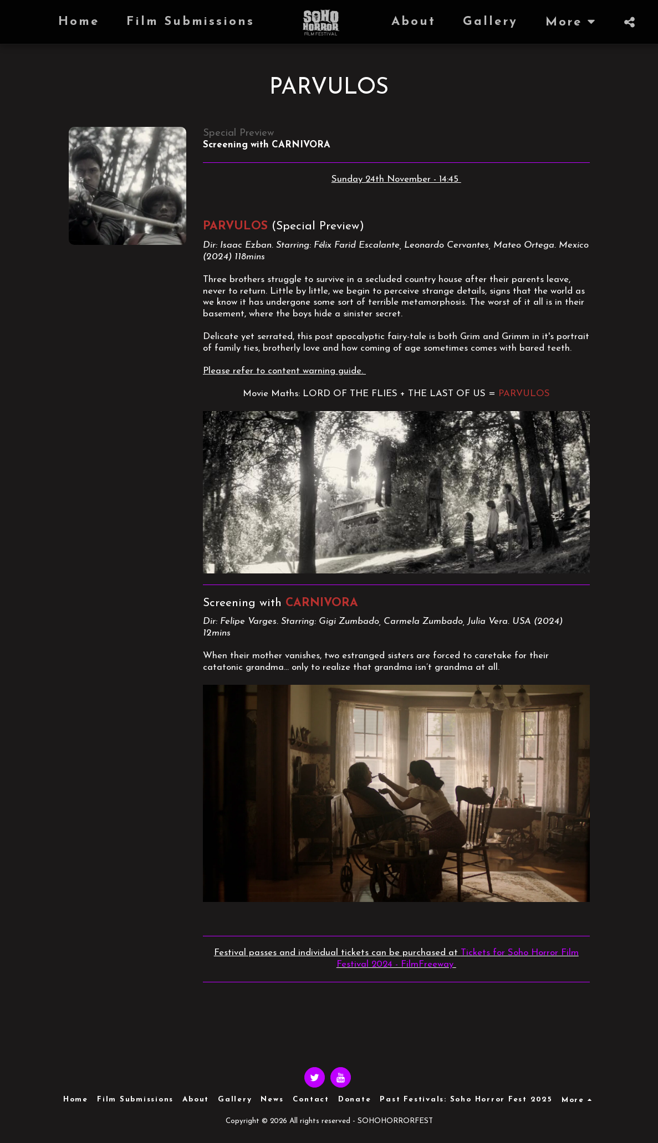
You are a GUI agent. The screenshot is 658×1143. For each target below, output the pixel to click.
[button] (629, 22)
